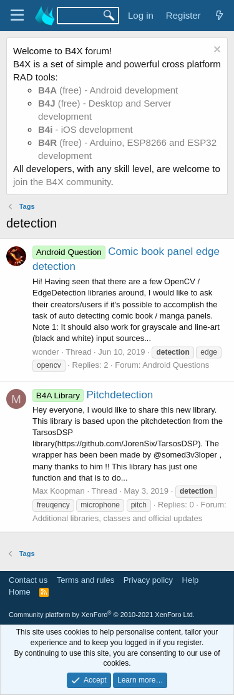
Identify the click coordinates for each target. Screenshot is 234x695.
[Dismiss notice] (215, 50)
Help (190, 580)
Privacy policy (148, 580)
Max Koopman (58, 491)
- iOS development (85, 129)
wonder (45, 352)
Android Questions (175, 365)
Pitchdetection (92, 395)
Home (20, 592)
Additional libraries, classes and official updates (117, 518)
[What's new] (219, 15)
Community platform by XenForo (102, 614)
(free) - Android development (108, 90)
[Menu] (17, 15)
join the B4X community (61, 181)
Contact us (28, 580)
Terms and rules (85, 580)
